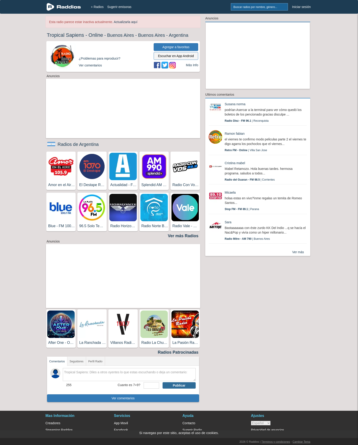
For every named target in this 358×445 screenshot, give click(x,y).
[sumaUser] (151, 385)
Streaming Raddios (59, 430)
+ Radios (97, 7)
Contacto (188, 423)
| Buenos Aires (247, 238)
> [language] (261, 423)
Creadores (52, 423)
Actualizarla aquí (125, 22)
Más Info (192, 65)
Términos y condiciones (275, 441)
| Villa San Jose (246, 150)
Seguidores (77, 361)
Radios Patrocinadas (178, 352)
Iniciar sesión (301, 7)
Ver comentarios (122, 398)
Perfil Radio (95, 361)
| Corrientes (250, 179)
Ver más (298, 252)
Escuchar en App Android (176, 56)
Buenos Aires (120, 35)
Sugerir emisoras (119, 7)
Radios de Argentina (78, 144)
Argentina (178, 35)
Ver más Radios (183, 236)
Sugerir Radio (192, 430)
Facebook (121, 430)
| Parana (242, 209)
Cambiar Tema (301, 441)
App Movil (121, 423)
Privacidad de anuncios (267, 430)
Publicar (179, 385)
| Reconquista (247, 120)
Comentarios (57, 361)
